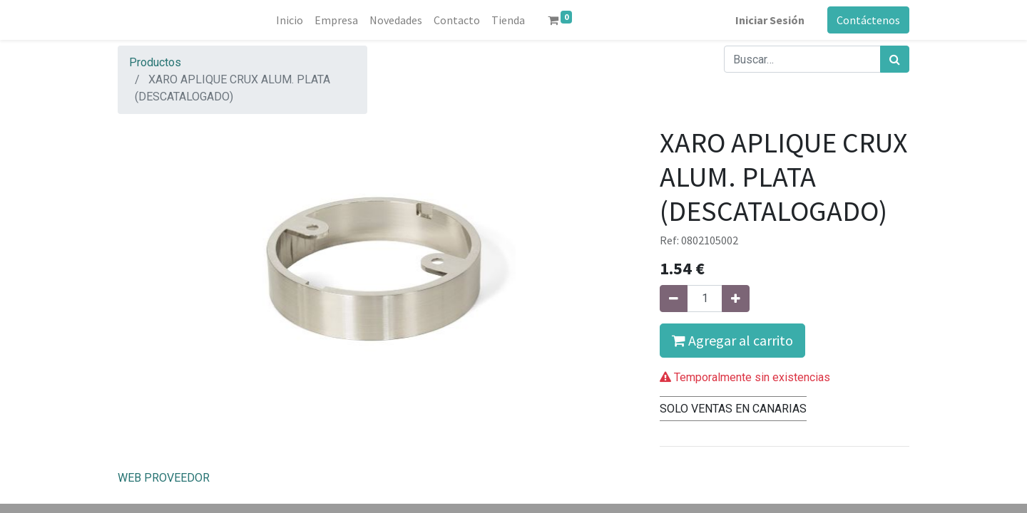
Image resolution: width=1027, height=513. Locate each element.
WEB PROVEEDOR (164, 477)
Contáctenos (868, 20)
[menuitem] (289, 20)
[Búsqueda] (894, 59)
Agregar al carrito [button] (732, 340)
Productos (155, 62)
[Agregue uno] (736, 298)
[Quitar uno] (674, 298)
